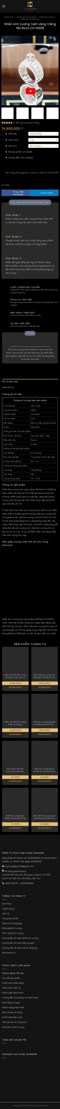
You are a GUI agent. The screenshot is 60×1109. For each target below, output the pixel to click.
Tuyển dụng (8, 908)
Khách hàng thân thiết (13, 1007)
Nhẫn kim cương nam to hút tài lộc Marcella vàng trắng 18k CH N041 (44, 770)
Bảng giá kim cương (12, 928)
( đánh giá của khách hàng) (26, 122)
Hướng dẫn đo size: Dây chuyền (18, 943)
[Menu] (3, 6)
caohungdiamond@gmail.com (19, 866)
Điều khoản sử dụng (12, 1012)
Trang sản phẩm (10, 918)
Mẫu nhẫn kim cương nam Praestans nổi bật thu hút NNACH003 (44, 676)
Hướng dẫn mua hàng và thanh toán (20, 997)
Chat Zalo (44, 193)
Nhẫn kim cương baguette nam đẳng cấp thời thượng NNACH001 (44, 723)
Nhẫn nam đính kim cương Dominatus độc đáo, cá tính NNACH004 (15, 676)
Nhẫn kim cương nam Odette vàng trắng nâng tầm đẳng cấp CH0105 (15, 817)
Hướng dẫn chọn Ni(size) (20, 157)
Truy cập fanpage (13, 192)
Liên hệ (5, 913)
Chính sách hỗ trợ (12, 973)
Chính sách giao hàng (13, 983)
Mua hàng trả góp (11, 1002)
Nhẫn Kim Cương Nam (30, 19)
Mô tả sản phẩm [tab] (10, 382)
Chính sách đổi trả (11, 987)
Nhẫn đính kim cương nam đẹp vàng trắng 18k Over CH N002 (44, 817)
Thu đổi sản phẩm (11, 978)
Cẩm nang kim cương (12, 933)
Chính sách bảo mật (12, 1017)
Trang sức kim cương (26, 17)
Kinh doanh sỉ (8, 952)
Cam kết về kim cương (13, 1027)
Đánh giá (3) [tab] (8, 387)
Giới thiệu (6, 903)
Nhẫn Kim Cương (46, 17)
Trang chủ (9, 17)
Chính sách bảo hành (12, 992)
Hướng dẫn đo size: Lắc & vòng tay (19, 947)
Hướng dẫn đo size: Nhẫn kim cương (20, 938)
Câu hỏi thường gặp (12, 923)
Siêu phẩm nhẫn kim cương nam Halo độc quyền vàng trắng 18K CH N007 (15, 770)
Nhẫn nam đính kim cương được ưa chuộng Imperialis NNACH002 (15, 723)
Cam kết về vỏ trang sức (14, 1022)
